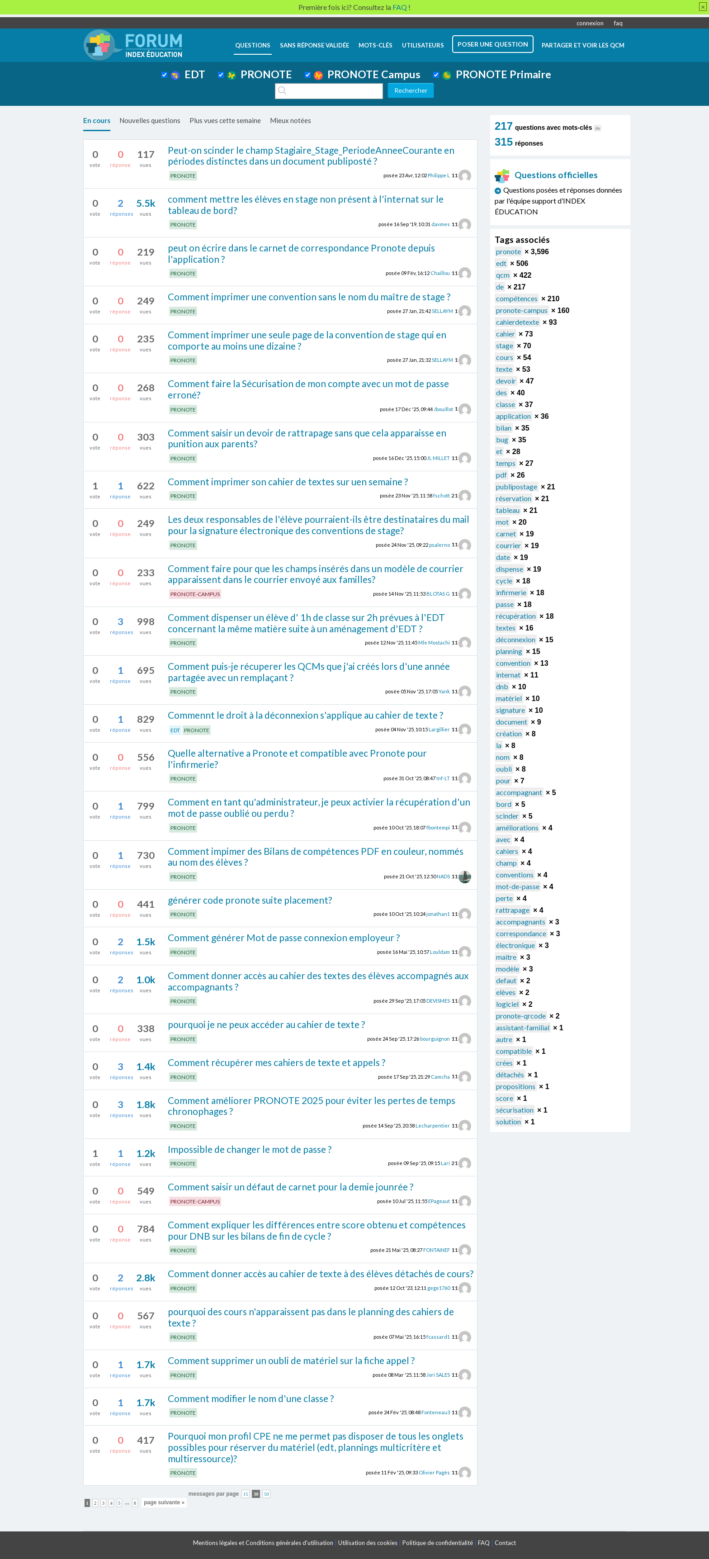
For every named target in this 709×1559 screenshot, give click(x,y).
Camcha (440, 1076)
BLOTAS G (438, 594)
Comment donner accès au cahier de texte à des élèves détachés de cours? (320, 1273)
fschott (441, 495)
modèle (507, 968)
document (511, 721)
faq (618, 23)
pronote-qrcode (521, 1015)
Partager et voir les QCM (583, 45)
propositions (515, 1086)
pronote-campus (522, 310)
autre (504, 1039)
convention (513, 663)
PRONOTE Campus (367, 74)
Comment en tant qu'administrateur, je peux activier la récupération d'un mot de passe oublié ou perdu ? (319, 807)
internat (508, 674)
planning (509, 651)
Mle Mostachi (434, 642)
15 (245, 1493)
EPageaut (439, 1201)
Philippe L (439, 175)
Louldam (440, 952)
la (498, 745)
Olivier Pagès (434, 1472)
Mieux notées (290, 120)
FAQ (484, 1542)
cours (504, 357)
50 (266, 1493)
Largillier (439, 729)
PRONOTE (259, 74)
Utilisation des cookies (367, 1542)
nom (503, 757)
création (509, 733)
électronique (515, 945)
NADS (443, 876)
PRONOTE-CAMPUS (195, 594)
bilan (503, 427)
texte (504, 369)
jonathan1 (438, 914)
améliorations (517, 827)
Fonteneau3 (435, 1412)
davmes (440, 224)
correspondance (521, 933)
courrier (508, 545)
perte (504, 898)
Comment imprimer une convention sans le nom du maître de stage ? (309, 296)
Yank (444, 691)
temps (505, 463)
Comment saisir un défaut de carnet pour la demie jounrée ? (290, 1186)
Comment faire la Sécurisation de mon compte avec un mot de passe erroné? (308, 389)
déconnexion (515, 639)
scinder (507, 815)
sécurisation (515, 1109)
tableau (508, 510)
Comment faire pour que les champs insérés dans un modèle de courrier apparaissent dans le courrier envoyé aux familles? (315, 574)
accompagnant (519, 792)
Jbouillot (443, 409)
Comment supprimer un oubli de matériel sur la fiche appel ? (291, 1360)
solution (508, 1121)
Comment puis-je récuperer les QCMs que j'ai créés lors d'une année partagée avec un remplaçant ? (309, 671)
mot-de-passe (517, 886)
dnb (502, 686)
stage (504, 345)
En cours (96, 120)
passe (505, 604)
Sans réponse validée (314, 45)
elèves (505, 992)
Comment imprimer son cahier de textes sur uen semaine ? (288, 481)
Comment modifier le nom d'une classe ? (251, 1398)
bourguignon (435, 1039)
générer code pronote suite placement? (250, 899)
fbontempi (438, 827)
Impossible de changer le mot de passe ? (249, 1149)
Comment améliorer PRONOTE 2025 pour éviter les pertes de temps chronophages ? (311, 1106)
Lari (445, 1163)
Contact (505, 1542)
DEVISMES (438, 1001)
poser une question (493, 44)
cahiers (507, 851)
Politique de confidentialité (437, 1542)
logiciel (507, 1004)
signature (510, 710)
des (501, 392)
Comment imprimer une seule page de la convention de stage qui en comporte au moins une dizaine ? (307, 340)
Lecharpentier (433, 1125)
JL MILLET (438, 458)
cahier (505, 333)
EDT (187, 74)
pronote (508, 251)
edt (501, 263)
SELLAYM (442, 311)
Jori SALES (438, 1375)
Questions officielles (546, 175)
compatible (514, 1051)
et (499, 451)
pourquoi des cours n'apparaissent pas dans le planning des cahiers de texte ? (311, 1317)
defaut (506, 980)
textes (505, 627)
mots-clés (375, 45)
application (513, 416)
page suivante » (164, 1502)
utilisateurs (423, 45)
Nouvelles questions (149, 120)
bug (502, 439)
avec (503, 839)
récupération (516, 615)
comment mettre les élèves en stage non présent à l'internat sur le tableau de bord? (306, 204)
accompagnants (520, 921)
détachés (510, 1074)
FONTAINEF (436, 1250)
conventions (515, 874)
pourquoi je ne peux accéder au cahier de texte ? (266, 1024)
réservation (513, 498)
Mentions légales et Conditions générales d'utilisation (263, 1542)
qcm (503, 274)
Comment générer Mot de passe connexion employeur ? (284, 937)
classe (505, 404)
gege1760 (438, 1288)
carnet (506, 533)
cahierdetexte (517, 321)
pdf (501, 474)
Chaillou (440, 273)
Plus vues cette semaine (225, 120)
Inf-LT (443, 778)
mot (502, 521)
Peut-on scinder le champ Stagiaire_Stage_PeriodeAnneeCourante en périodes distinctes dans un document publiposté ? (311, 155)
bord (503, 804)
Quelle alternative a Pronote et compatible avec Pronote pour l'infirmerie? (297, 758)
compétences (517, 298)
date (503, 557)
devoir (506, 380)
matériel (509, 698)
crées (504, 1062)
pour (503, 780)
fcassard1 (438, 1337)
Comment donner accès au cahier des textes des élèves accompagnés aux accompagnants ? (318, 981)
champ (506, 862)
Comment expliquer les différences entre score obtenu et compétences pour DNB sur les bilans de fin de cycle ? (317, 1230)
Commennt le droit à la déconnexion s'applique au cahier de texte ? (305, 714)
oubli (504, 768)
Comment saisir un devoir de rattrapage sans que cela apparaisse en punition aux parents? (307, 438)
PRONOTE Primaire (496, 74)
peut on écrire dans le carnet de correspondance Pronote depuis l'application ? (301, 253)
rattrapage (512, 909)
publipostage (516, 486)
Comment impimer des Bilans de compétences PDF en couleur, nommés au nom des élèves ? (315, 856)
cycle (504, 580)
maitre (506, 956)
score (504, 1098)
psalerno (439, 544)
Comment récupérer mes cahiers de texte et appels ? (276, 1062)
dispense (509, 568)
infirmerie (511, 592)
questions (252, 45)
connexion (590, 23)
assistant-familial (522, 1027)
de (500, 286)
